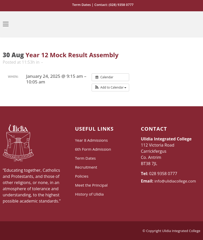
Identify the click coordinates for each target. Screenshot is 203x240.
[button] (110, 87)
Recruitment (86, 167)
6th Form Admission (93, 149)
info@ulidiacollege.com (175, 181)
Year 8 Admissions (91, 140)
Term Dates (81, 4)
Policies (81, 176)
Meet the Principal (91, 185)
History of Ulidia (89, 194)
